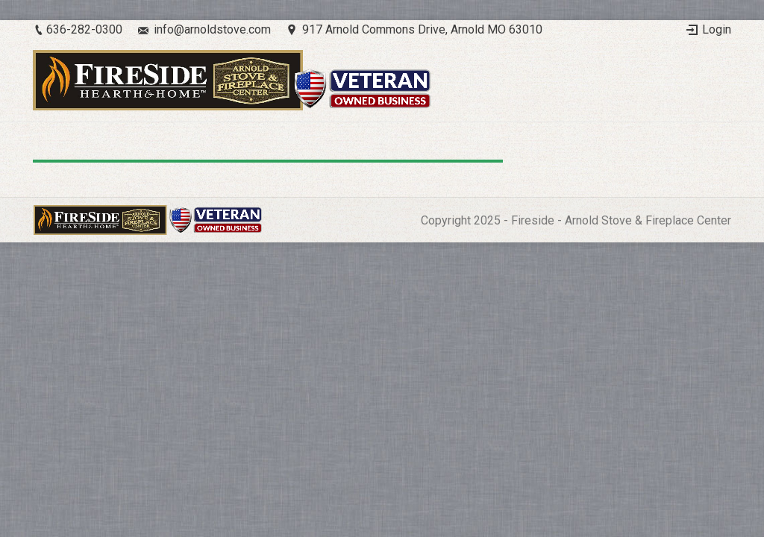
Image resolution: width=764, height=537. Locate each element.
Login (716, 29)
